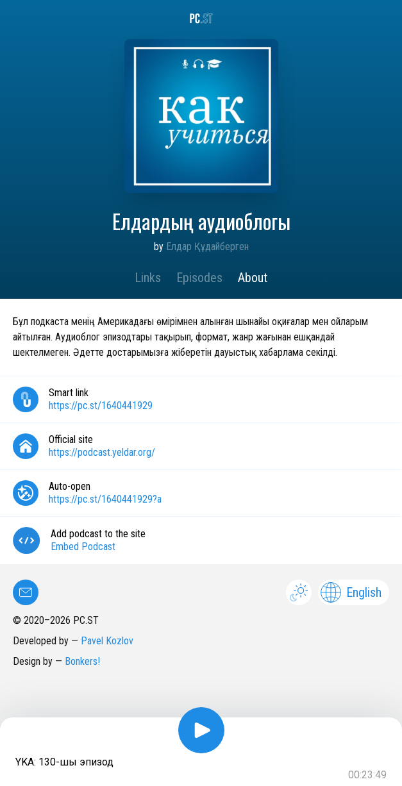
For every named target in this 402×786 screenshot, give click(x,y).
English (351, 592)
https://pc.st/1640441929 (101, 405)
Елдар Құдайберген (207, 246)
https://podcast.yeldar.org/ (102, 452)
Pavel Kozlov (107, 641)
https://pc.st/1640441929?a (105, 499)
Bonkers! (82, 661)
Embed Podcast (83, 546)
